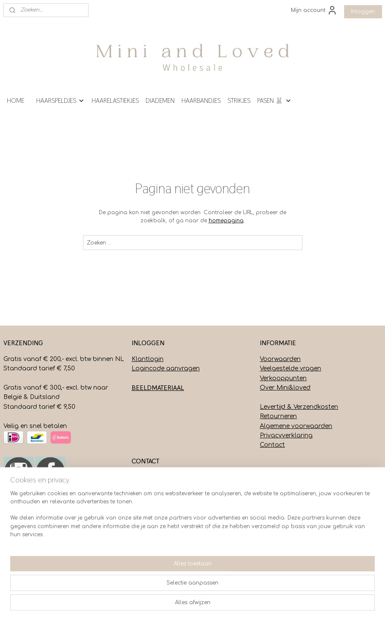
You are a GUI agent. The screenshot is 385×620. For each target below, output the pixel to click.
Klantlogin (148, 359)
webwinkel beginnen (225, 604)
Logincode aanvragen (166, 368)
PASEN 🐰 (274, 100)
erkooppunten (285, 378)
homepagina (226, 221)
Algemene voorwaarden (296, 426)
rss (191, 604)
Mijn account (314, 10)
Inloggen (363, 12)
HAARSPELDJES (60, 100)
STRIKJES (238, 100)
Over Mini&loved (285, 387)
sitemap (174, 604)
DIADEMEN (160, 100)
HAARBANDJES (201, 100)
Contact (272, 445)
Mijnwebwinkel (301, 604)
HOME (15, 100)
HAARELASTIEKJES (115, 100)
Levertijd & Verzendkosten (299, 407)
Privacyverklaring (286, 435)
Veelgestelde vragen (290, 368)
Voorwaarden (280, 359)
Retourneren (278, 416)
